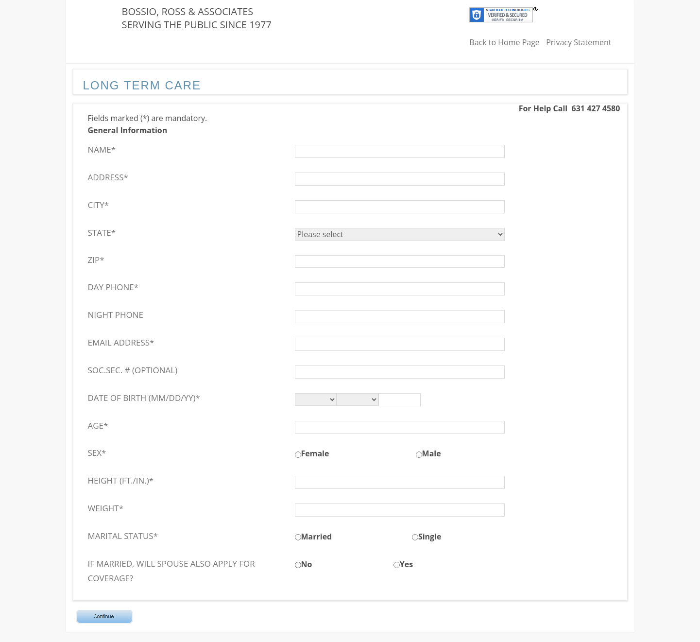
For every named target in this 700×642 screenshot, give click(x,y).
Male (431, 453)
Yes (406, 564)
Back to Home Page (504, 42)
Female (315, 453)
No (306, 564)
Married (316, 536)
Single (430, 536)
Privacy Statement (578, 42)
